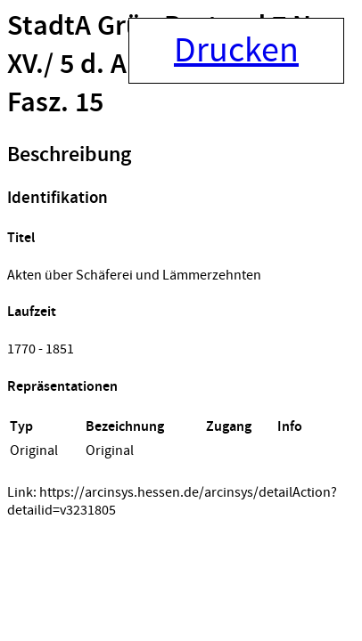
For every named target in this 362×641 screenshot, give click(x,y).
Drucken (236, 51)
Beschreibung (69, 155)
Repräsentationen (62, 386)
